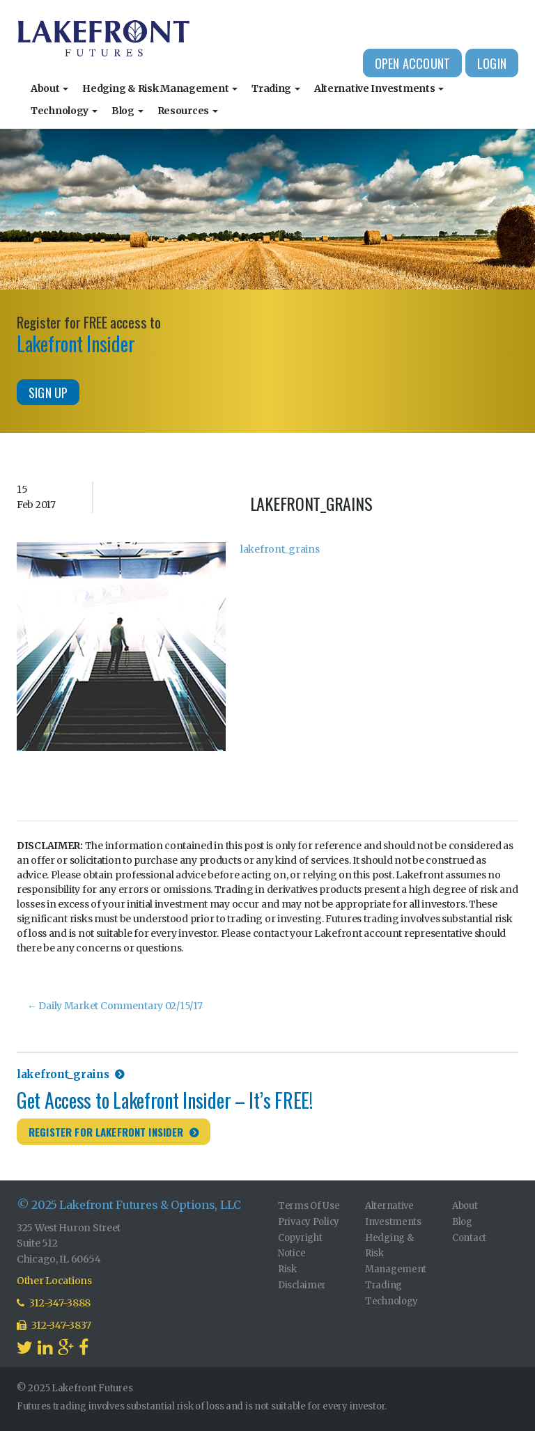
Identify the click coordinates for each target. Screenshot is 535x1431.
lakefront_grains (280, 549)
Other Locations (54, 1280)
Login (491, 63)
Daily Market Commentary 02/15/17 (115, 1005)
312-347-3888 (54, 1303)
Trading (275, 88)
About (49, 88)
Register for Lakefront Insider (106, 1131)
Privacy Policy (308, 1222)
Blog (127, 110)
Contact (469, 1238)
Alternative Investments (379, 88)
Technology (64, 110)
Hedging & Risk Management (160, 88)
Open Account (412, 63)
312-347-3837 (54, 1325)
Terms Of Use (309, 1206)
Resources (187, 110)
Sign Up (48, 393)
